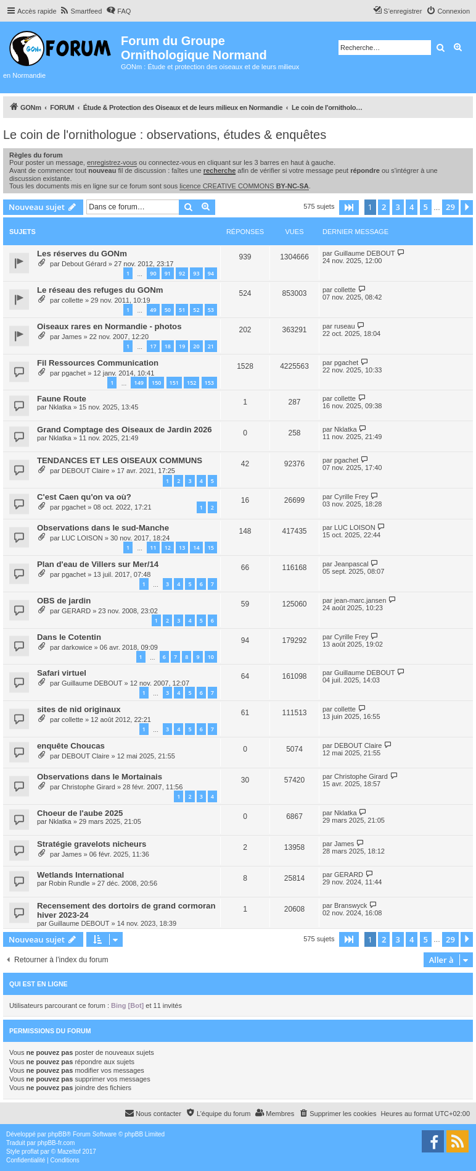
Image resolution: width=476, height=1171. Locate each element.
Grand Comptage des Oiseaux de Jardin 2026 (124, 429)
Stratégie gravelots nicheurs (91, 844)
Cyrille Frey (351, 496)
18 (168, 346)
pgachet (74, 373)
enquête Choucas (71, 745)
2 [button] (384, 206)
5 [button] (426, 206)
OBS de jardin (64, 600)
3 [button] (398, 206)
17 (153, 346)
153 (209, 383)
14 (196, 548)
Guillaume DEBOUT (364, 253)
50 (168, 310)
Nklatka (60, 407)
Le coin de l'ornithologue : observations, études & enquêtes (164, 134)
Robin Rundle (69, 883)
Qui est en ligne (38, 984)
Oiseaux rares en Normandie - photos (109, 326)
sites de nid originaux (79, 709)
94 (211, 273)
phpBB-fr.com (56, 1143)
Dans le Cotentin (69, 637)
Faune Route (61, 398)
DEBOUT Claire (85, 470)
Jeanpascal (351, 564)
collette (72, 300)
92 (182, 273)
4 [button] (411, 206)
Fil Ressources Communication (97, 362)
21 (211, 346)
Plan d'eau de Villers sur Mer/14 (97, 564)
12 (168, 548)
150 (156, 383)
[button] (349, 207)
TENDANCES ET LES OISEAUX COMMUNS (119, 460)
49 (153, 310)
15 (211, 548)
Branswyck (350, 905)
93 (196, 273)
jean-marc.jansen (360, 600)
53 (211, 310)
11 (153, 548)
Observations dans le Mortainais (99, 776)
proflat (30, 1151)
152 (191, 383)
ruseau (344, 326)
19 (182, 346)
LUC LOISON (82, 538)
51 (182, 310)
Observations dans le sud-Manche (103, 527)
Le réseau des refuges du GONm (100, 290)
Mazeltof (69, 1151)
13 (182, 548)
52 (196, 310)
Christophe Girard (88, 787)
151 (174, 383)
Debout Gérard (84, 263)
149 (138, 383)
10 (211, 657)
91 (168, 273)
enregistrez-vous (112, 162)
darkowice (77, 647)
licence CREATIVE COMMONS (243, 186)
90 (153, 273)
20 (196, 346)
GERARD (76, 611)
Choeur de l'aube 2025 (80, 813)
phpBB (57, 1134)
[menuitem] (81, 11)
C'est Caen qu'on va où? (84, 497)
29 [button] (450, 206)
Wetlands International (80, 874)
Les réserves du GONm (82, 253)
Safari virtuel (61, 673)
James (71, 336)
